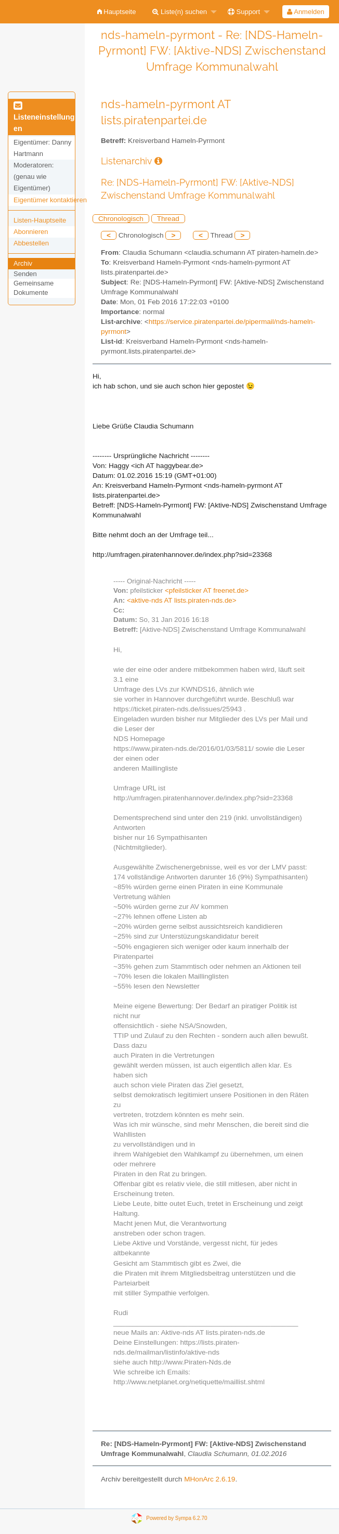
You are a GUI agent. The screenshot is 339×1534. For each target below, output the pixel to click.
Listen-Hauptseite (40, 220)
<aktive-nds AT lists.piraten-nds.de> (182, 600)
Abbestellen (31, 243)
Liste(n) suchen (179, 12)
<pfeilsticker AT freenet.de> (207, 590)
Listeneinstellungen (44, 117)
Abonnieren (31, 232)
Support (244, 12)
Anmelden (305, 12)
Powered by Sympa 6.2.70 (176, 1518)
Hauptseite (116, 12)
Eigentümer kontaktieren (50, 200)
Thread (168, 219)
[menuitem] (117, 11)
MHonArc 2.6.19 (209, 1479)
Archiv (23, 263)
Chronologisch (121, 219)
